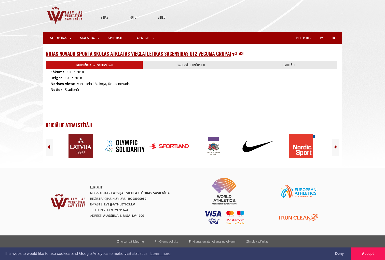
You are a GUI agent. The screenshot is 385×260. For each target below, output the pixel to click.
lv (321, 37)
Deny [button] (339, 254)
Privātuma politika (166, 241)
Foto (133, 17)
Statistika (89, 37)
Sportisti (117, 37)
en (333, 37)
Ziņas (104, 17)
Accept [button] (368, 254)
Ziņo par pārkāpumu (130, 241)
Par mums (145, 37)
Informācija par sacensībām (94, 65)
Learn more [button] (160, 253)
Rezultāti (288, 65)
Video (161, 17)
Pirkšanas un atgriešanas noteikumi (212, 241)
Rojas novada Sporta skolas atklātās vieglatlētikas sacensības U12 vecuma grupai (138, 53)
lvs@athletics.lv (119, 204)
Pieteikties (303, 37)
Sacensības (60, 37)
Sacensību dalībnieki (191, 65)
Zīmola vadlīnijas (257, 241)
